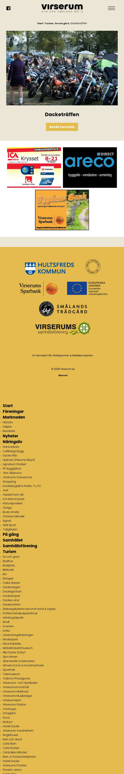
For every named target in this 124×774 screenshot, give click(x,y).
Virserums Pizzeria (14, 765)
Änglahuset (10, 735)
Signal (7, 521)
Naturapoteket (13, 503)
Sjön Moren (10, 657)
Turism (49, 23)
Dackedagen (11, 587)
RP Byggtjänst (12, 469)
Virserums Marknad (15, 691)
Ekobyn (7, 722)
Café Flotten (11, 748)
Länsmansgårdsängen (18, 635)
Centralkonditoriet (15, 752)
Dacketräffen (12, 605)
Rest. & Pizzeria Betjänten (19, 757)
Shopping (9, 482)
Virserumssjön (12, 700)
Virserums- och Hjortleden (20, 683)
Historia (8, 422)
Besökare (9, 431)
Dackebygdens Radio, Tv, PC (22, 486)
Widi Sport (9, 525)
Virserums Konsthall (16, 687)
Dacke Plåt (10, 456)
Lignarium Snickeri (14, 464)
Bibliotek (8, 570)
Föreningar (13, 411)
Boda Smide (11, 512)
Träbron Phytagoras (16, 678)
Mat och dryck (12, 739)
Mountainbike (12, 644)
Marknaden (14, 417)
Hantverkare (11, 447)
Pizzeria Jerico (12, 770)
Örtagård (9, 713)
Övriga (7, 508)
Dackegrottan (12, 591)
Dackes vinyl (11, 600)
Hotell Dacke (11, 726)
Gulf (5, 490)
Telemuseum (11, 674)
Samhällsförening (20, 546)
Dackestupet (11, 596)
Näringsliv (12, 441)
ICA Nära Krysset (13, 499)
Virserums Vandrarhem (18, 731)
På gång (11, 534)
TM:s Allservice (12, 473)
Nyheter (10, 436)
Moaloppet (10, 639)
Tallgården (10, 529)
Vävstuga (9, 709)
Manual (62, 375)
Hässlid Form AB (13, 495)
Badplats (9, 565)
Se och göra (62, 23)
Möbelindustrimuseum (18, 648)
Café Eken (9, 744)
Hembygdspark (13, 618)
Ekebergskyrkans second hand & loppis (29, 609)
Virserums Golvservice (17, 477)
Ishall (6, 622)
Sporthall (9, 670)
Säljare (7, 427)
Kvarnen (8, 626)
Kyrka (6, 631)
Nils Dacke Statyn (14, 652)
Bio (5, 574)
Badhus (8, 561)
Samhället (13, 540)
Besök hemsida (62, 127)
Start (40, 23)
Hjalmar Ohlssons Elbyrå (19, 460)
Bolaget (8, 578)
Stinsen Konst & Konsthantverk (23, 665)
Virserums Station (14, 705)
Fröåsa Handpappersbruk (20, 613)
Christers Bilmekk (13, 516)
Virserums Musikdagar (17, 696)
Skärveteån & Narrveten (19, 661)
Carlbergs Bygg (13, 451)
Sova (6, 718)
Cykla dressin (11, 583)
